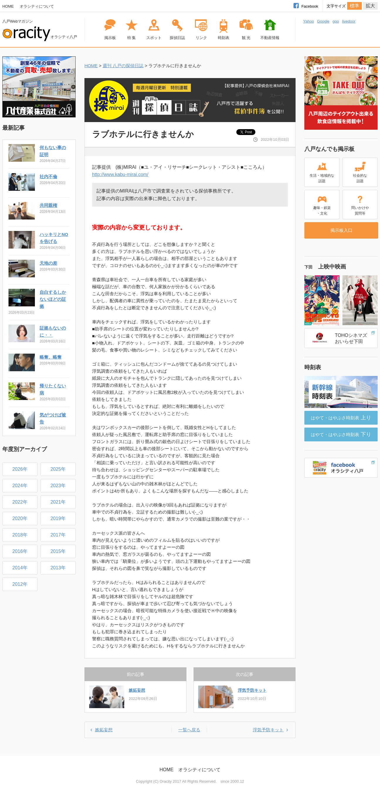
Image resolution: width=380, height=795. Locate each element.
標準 (354, 5)
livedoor (349, 21)
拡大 (370, 5)
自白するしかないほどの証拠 (53, 299)
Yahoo (308, 21)
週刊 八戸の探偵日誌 (123, 65)
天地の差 (48, 263)
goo (336, 21)
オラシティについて (37, 6)
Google (323, 21)
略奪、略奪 (51, 357)
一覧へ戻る (189, 729)
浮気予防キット (252, 690)
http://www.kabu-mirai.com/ (120, 174)
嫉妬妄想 (137, 690)
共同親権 (48, 205)
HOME (8, 6)
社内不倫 (48, 176)
